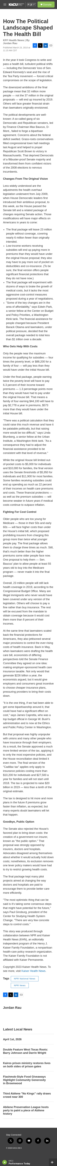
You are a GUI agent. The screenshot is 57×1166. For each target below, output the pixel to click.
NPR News (20, 985)
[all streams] (53, 1162)
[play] (5, 1162)
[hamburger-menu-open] (4, 5)
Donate (47, 4)
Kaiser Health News (33, 970)
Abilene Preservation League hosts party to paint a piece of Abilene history (26, 1110)
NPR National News (24, 978)
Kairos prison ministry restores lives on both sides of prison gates (26, 1065)
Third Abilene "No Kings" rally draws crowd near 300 (27, 1095)
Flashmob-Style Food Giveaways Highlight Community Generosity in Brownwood (24, 1080)
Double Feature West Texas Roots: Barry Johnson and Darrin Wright (25, 1051)
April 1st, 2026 (12, 1039)
